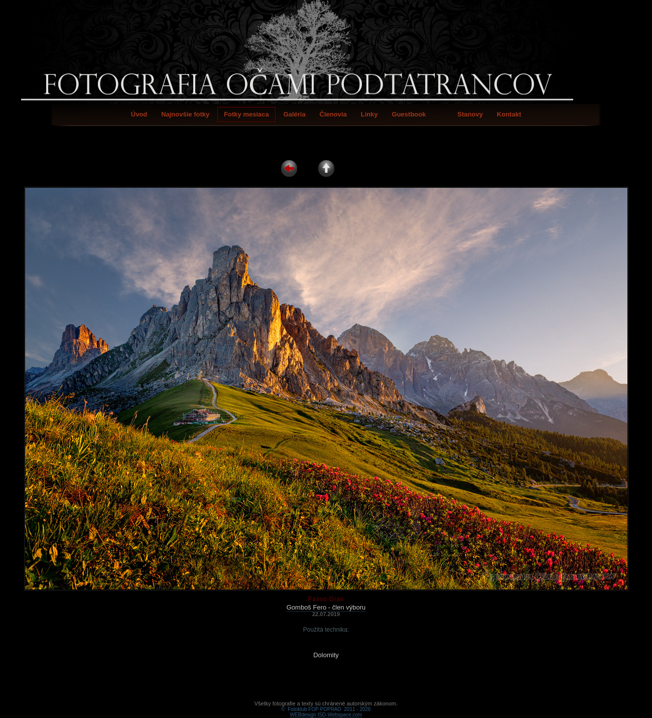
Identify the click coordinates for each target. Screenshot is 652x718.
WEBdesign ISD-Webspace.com (326, 703)
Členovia (333, 114)
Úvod (139, 114)
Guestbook (409, 114)
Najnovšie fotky (185, 114)
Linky (369, 114)
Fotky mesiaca (246, 114)
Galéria (295, 114)
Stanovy (470, 114)
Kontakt (509, 114)
